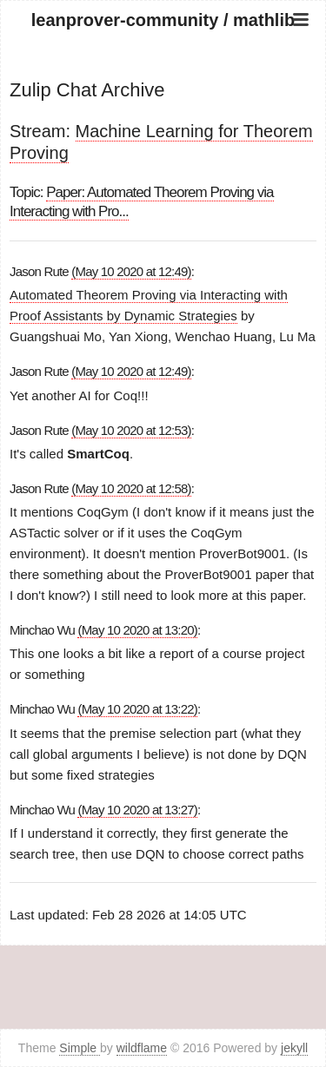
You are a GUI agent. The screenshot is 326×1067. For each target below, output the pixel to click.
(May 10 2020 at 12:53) (131, 430)
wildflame (141, 1048)
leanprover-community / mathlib (163, 20)
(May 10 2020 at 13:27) (137, 809)
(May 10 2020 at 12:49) (131, 271)
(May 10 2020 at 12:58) (131, 488)
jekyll (294, 1048)
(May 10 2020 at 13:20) (137, 629)
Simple (79, 1048)
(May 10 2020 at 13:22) (137, 708)
